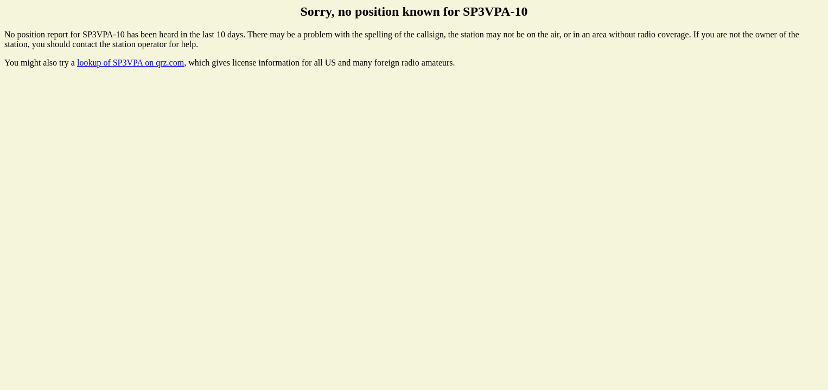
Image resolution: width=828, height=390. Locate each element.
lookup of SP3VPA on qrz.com (130, 62)
